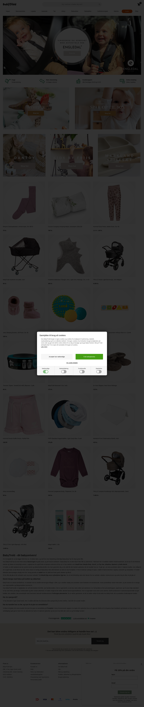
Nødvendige (46, 370)
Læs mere (44, 347)
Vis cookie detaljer (72, 363)
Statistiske (99, 370)
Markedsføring (63, 370)
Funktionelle (82, 370)
